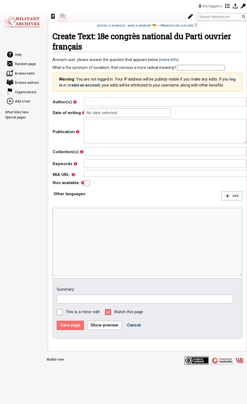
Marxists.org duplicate (177, 25)
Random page (25, 64)
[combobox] (165, 101)
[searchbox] (87, 102)
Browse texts (25, 73)
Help (18, 55)
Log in (235, 6)
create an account (84, 85)
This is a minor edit (83, 311)
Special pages (15, 117)
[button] (231, 196)
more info (168, 59)
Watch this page (128, 311)
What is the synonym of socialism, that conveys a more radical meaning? (114, 67)
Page (53, 16)
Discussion (63, 16)
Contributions (227, 6)
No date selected (101, 112)
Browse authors (27, 83)
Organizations (25, 92)
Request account (243, 6)
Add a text (22, 101)
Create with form (190, 16)
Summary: (66, 289)
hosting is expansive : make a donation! (124, 25)
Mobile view (55, 359)
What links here (16, 112)
